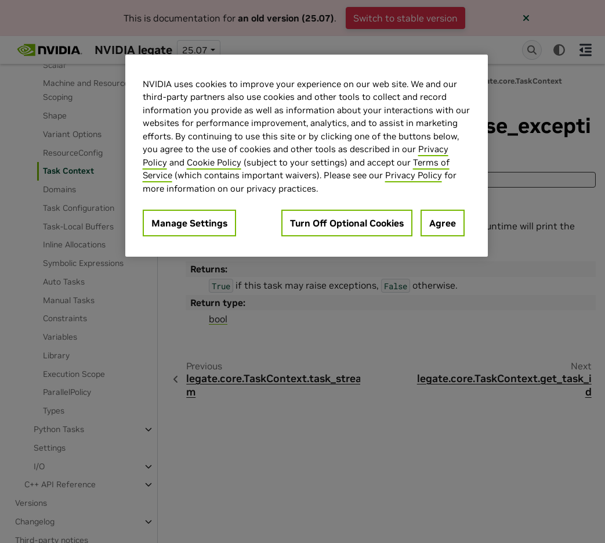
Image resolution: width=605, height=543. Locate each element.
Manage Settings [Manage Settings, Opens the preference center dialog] (189, 223)
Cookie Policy (214, 162)
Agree (442, 223)
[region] (306, 156)
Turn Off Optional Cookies (347, 223)
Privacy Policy (413, 175)
